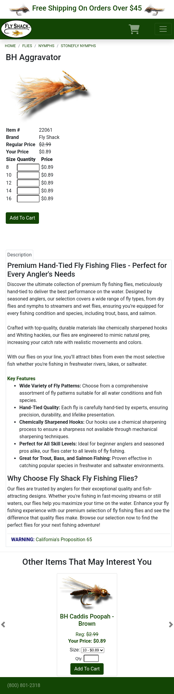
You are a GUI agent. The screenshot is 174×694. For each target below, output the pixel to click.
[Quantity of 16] (28, 198)
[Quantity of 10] (28, 175)
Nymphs (46, 45)
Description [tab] (19, 255)
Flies (27, 45)
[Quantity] (91, 658)
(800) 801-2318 (23, 685)
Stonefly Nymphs (78, 45)
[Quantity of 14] (28, 190)
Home (10, 45)
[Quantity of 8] (28, 167)
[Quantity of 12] (28, 183)
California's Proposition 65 (51, 539)
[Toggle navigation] (163, 29)
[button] (3, 624)
